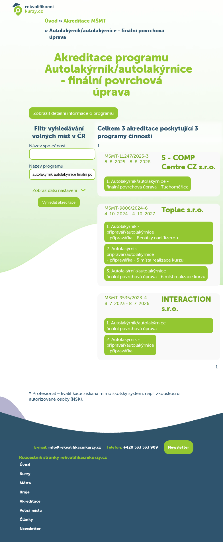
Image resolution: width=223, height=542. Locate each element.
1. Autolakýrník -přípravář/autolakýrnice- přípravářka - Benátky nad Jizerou (142, 231)
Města (25, 482)
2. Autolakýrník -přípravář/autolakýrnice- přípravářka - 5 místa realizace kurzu (145, 254)
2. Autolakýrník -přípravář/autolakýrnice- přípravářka (130, 345)
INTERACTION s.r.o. (186, 304)
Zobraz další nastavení (54, 190)
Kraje (25, 492)
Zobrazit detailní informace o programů (73, 113)
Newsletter (30, 528)
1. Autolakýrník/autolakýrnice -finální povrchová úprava (138, 325)
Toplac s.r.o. (182, 209)
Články (26, 519)
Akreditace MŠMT (85, 20)
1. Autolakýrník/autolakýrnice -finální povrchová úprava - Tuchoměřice (148, 184)
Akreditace (30, 501)
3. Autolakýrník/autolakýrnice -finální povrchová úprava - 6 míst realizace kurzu (156, 273)
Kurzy (25, 473)
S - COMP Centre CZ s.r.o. (188, 162)
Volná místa (31, 510)
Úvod (51, 20)
